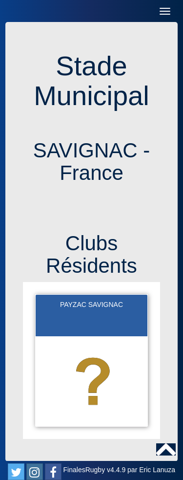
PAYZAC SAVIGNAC (91, 304)
